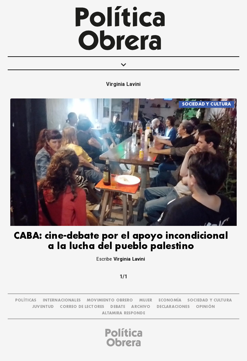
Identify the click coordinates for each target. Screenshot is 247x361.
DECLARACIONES (173, 307)
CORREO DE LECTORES (82, 307)
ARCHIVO (140, 307)
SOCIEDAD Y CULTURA (206, 104)
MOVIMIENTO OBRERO (110, 300)
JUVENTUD (43, 307)
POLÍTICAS (25, 300)
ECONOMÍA (170, 300)
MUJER (145, 300)
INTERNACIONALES (62, 300)
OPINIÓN (205, 307)
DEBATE (117, 307)
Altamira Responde (123, 313)
